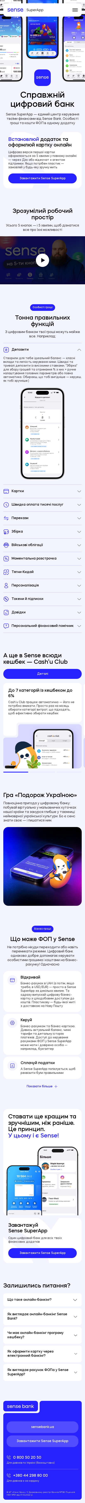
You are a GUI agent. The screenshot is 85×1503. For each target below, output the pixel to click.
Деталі (42, 673)
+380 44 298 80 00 (42, 1478)
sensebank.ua (42, 1427)
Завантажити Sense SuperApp (43, 178)
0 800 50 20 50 (42, 1460)
